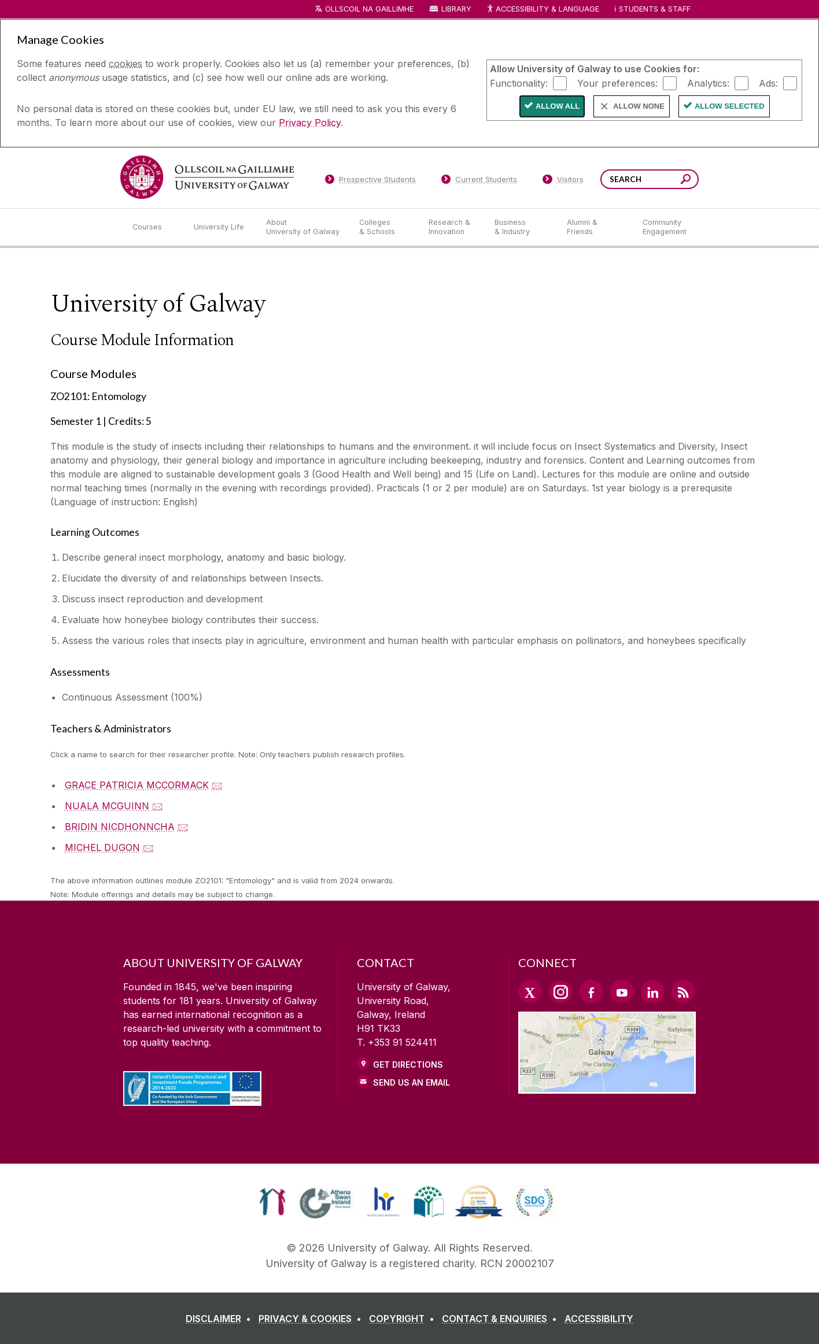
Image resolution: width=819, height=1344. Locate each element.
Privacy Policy (310, 122)
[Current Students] (479, 181)
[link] (273, 1201)
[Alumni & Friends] (595, 227)
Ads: (768, 82)
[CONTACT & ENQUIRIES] (502, 1319)
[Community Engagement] (664, 227)
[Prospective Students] (370, 181)
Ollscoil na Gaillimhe (369, 9)
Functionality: (519, 82)
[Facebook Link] (591, 991)
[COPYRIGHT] (404, 1319)
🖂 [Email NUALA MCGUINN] (157, 806)
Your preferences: (617, 82)
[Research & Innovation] (452, 227)
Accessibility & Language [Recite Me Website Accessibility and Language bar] (542, 9)
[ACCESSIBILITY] (599, 1319)
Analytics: (708, 82)
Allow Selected (730, 106)
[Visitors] (563, 181)
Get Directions (408, 1064)
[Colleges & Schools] (384, 227)
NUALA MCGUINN (107, 806)
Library (456, 9)
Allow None (639, 106)
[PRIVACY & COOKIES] (312, 1319)
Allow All (558, 106)
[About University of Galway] (303, 227)
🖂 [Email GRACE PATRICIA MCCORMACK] (217, 785)
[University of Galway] (207, 177)
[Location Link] (607, 1087)
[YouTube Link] (621, 991)
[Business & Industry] (521, 227)
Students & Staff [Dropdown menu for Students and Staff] (655, 9)
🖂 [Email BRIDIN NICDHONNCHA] (183, 826)
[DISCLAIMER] (221, 1319)
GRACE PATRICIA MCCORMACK (137, 785)
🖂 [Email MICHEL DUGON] (148, 847)
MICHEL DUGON (102, 847)
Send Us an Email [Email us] (411, 1082)
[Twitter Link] (529, 991)
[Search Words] (649, 179)
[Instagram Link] (560, 992)
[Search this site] (685, 180)
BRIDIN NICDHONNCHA (120, 826)
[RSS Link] (683, 991)
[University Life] (220, 227)
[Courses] (154, 227)
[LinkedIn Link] (652, 991)
